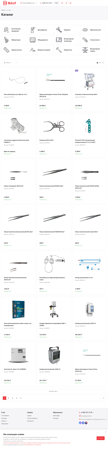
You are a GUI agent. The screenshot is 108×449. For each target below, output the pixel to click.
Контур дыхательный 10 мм (84, 278)
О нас (3, 412)
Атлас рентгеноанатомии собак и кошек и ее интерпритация (18, 324)
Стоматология (95, 40)
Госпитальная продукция (16, 30)
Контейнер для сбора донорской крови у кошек (53, 279)
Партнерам (4, 424)
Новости (3, 421)
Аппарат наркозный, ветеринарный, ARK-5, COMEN (53, 324)
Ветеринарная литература (69, 40)
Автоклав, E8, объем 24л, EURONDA (16, 369)
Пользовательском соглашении (33, 444)
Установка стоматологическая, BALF (87, 94)
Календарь (56, 416)
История (4, 418)
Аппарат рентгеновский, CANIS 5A (50, 369)
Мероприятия (57, 412)
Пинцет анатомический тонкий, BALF (87, 232)
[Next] (103, 398)
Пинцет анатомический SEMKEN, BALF (52, 186)
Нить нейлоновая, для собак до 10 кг (16, 94)
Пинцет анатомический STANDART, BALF (53, 232)
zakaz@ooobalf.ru (86, 416)
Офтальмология (95, 30)
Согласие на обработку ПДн (28, 443)
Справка (30, 412)
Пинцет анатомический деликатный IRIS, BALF (18, 233)
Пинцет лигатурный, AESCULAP (14, 186)
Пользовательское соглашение (44, 443)
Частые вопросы (32, 418)
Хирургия (67, 30)
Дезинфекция (42, 30)
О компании (5, 416)
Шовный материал (44, 50)
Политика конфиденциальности (11, 443)
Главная (3, 10)
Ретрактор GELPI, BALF (47, 140)
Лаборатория (15, 40)
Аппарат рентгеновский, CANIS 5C (86, 323)
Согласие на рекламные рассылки (61, 443)
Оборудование (43, 40)
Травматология (16, 50)
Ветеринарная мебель (95, 50)
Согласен (100, 438)
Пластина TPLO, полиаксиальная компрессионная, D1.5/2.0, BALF (86, 141)
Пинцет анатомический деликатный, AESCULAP (16, 279)
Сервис (56, 2)
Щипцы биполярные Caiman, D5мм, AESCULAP (87, 370)
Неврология (68, 50)
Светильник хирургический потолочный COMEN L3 (17, 141)
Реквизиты (30, 421)
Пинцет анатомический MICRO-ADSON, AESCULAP (88, 187)
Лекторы (55, 418)
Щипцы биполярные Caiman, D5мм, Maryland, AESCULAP (51, 95)
